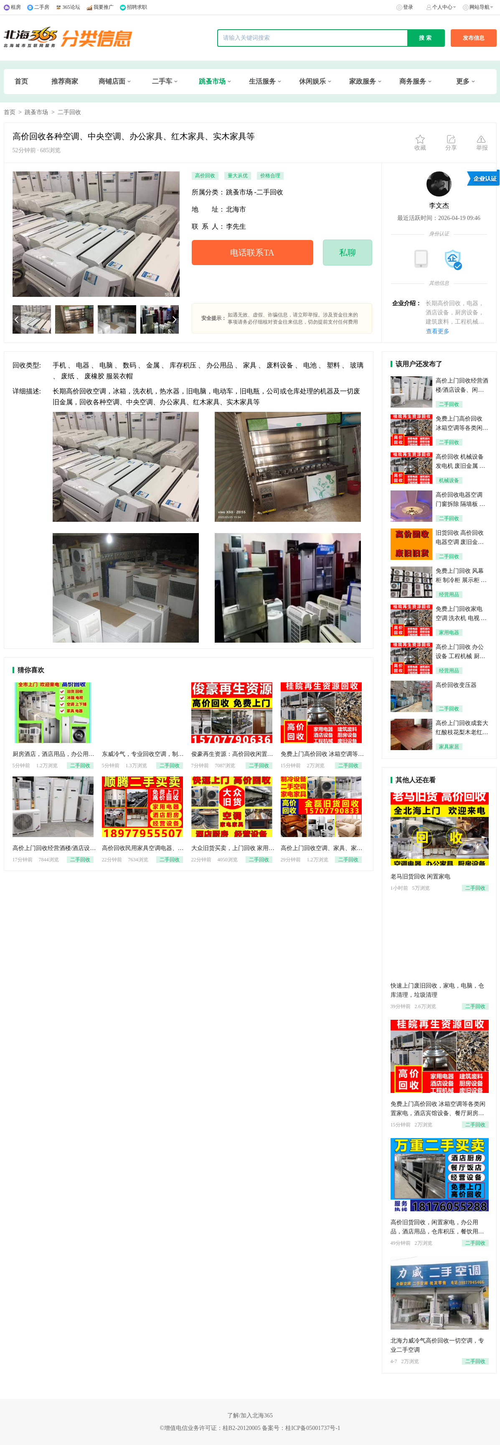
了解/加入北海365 (250, 1415)
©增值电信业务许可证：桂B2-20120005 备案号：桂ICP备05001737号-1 (250, 1428)
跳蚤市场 (212, 81)
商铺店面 (112, 81)
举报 (482, 142)
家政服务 (362, 81)
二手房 (41, 7)
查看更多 (437, 331)
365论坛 (71, 7)
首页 (21, 81)
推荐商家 (64, 81)
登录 (408, 7)
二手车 (162, 81)
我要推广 (104, 7)
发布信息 (474, 38)
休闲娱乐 (312, 81)
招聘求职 (137, 7)
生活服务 (262, 81)
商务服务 (412, 81)
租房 (16, 7)
